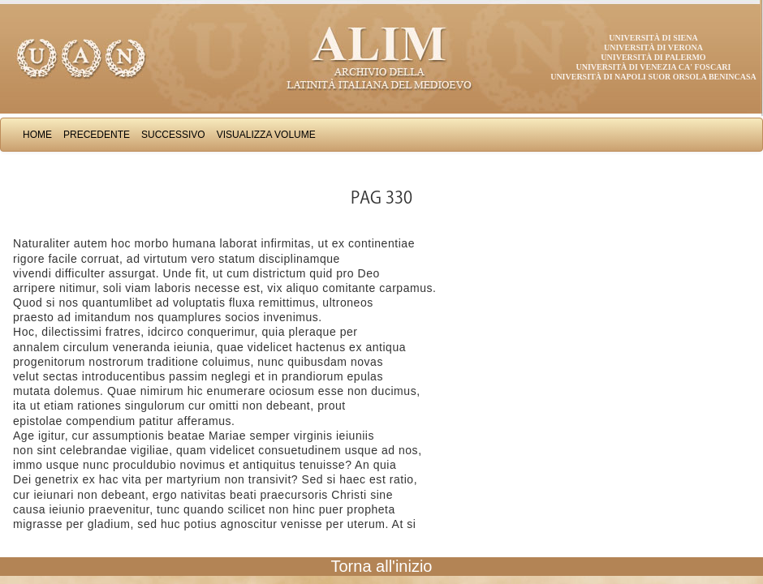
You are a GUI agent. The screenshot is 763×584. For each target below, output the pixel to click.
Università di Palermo (653, 57)
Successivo (173, 134)
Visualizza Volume (266, 134)
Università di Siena (653, 37)
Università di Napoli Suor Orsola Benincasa (653, 76)
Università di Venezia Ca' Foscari (653, 66)
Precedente (96, 134)
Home (37, 134)
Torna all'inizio (382, 566)
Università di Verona (653, 47)
